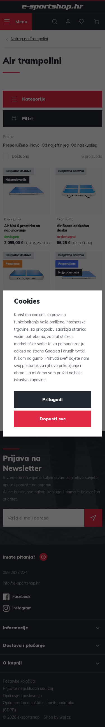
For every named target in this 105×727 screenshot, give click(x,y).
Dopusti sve (52, 419)
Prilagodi (52, 400)
